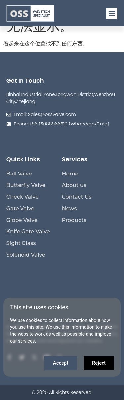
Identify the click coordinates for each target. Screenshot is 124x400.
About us (74, 185)
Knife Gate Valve (28, 231)
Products (74, 220)
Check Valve (22, 197)
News (69, 208)
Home (70, 174)
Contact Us (77, 197)
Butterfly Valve (26, 185)
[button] (112, 13)
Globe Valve (22, 220)
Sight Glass (21, 243)
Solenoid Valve (25, 255)
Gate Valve (20, 208)
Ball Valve (19, 174)
